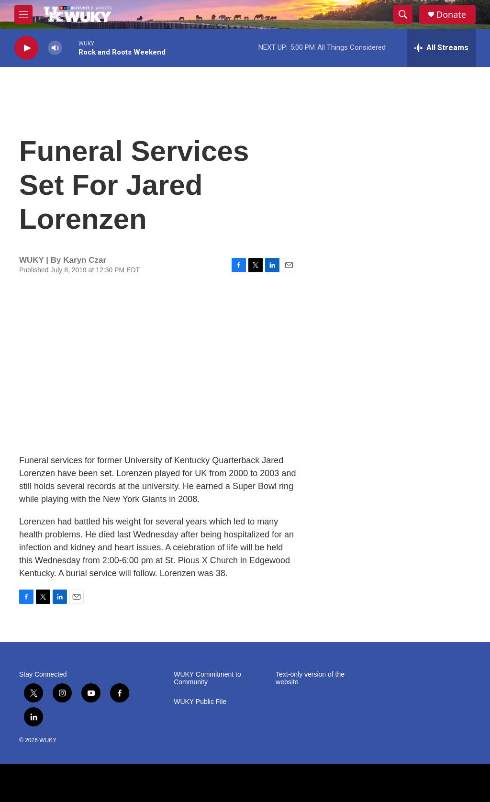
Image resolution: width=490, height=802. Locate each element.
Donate (451, 15)
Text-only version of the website (310, 678)
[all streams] (441, 48)
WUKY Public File (200, 701)
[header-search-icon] (402, 14)
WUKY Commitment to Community (207, 678)
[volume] (55, 48)
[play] (26, 48)
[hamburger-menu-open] (23, 14)
